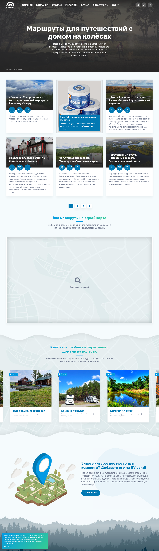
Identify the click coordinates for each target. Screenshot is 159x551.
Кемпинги (27, 5)
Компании (42, 5)
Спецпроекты (100, 5)
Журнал (85, 5)
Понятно (7, 547)
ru (150, 5)
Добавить (90, 493)
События (57, 5)
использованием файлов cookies (15, 537)
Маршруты (71, 5)
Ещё (115, 5)
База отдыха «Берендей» (29, 410)
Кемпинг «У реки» (121, 410)
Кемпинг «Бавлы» (73, 410)
